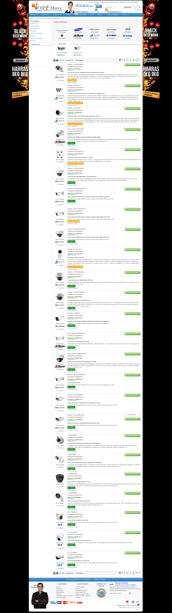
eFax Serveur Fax (80, 592)
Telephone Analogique (112, 14)
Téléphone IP (33, 14)
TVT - (72, 512)
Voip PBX (68, 14)
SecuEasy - (73, 313)
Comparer (61, 80)
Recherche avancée (114, 12)
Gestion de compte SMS (82, 594)
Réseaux (100, 14)
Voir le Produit (60, 74)
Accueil (31, 18)
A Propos (78, 588)
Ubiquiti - (74, 85)
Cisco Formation (80, 587)
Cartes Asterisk (45, 14)
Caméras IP (43, 18)
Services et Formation (36, 33)
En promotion (132, 414)
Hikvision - (75, 64)
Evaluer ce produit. (72, 82)
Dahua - (75, 129)
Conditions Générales (81, 590)
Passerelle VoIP (57, 14)
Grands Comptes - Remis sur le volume (83, 596)
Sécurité (124, 14)
